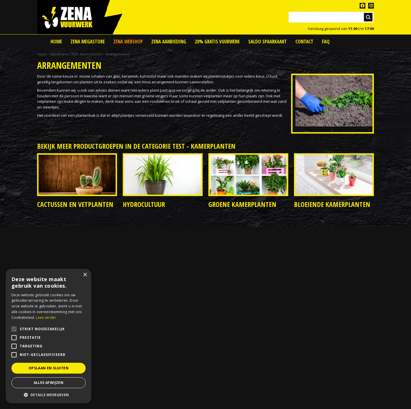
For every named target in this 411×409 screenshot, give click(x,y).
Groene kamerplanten (242, 204)
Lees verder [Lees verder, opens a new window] (46, 317)
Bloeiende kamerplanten (332, 204)
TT (371, 6)
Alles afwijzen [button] (49, 382)
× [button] (85, 275)
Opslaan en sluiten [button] (48, 368)
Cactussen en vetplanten (75, 204)
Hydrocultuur (144, 204)
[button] (48, 395)
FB (362, 6)
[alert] (48, 336)
